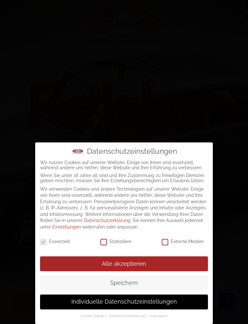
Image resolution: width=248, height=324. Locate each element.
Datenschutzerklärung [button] (127, 315)
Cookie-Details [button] (93, 315)
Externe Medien (183, 240)
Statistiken (115, 240)
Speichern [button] (124, 281)
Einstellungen (66, 225)
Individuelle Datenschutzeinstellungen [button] (124, 300)
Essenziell (55, 240)
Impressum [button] (158, 315)
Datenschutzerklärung (107, 219)
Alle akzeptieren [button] (124, 262)
